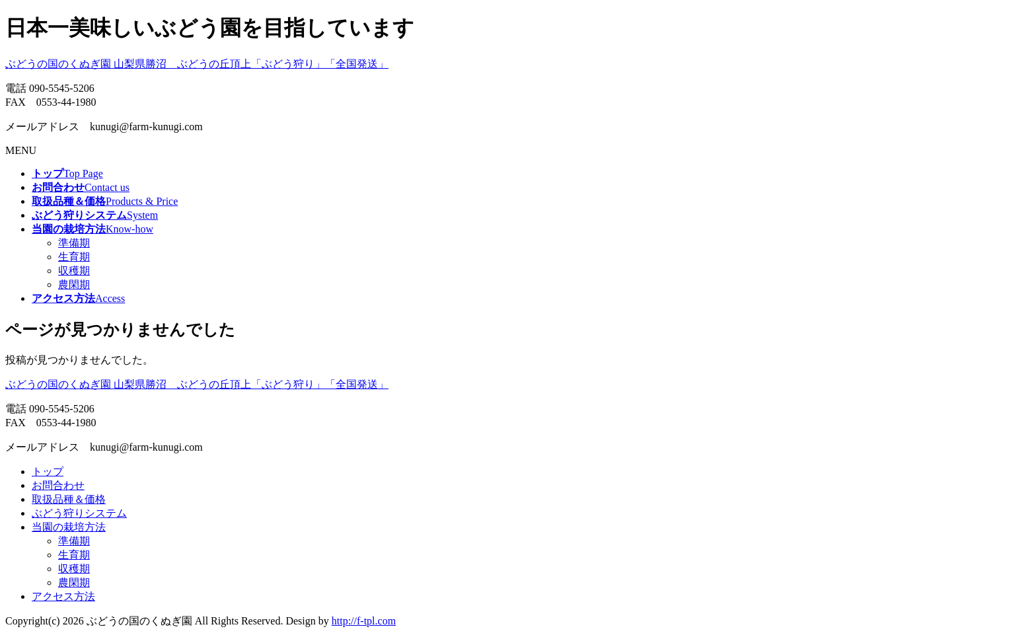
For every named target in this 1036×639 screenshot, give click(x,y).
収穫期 (74, 270)
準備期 (74, 242)
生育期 (74, 256)
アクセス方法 (63, 596)
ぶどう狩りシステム (79, 513)
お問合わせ (58, 485)
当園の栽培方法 (69, 527)
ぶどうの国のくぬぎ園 (196, 63)
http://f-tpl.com (364, 620)
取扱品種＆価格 (69, 499)
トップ (47, 471)
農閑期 (74, 284)
